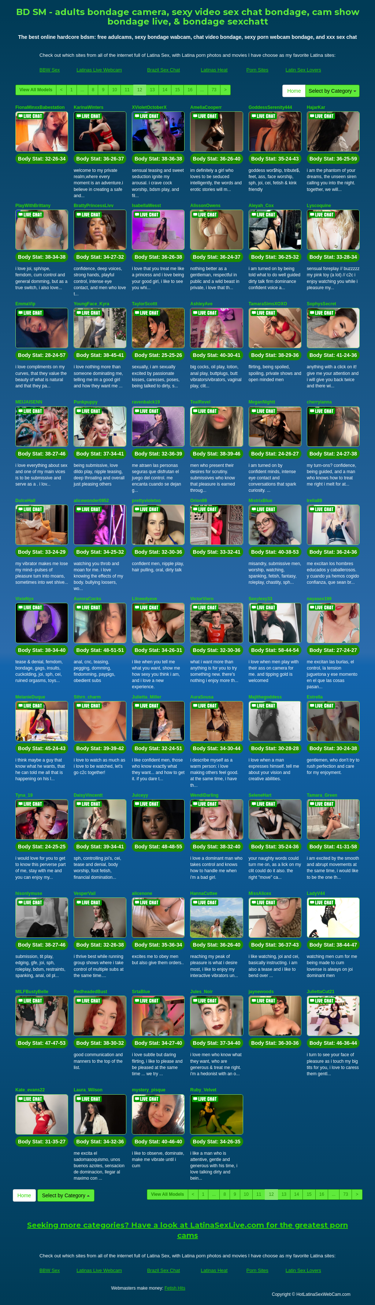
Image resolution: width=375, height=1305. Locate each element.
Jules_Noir (201, 991)
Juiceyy (140, 795)
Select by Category (332, 91)
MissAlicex (260, 893)
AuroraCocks (87, 598)
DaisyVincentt (88, 795)
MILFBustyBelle (31, 991)
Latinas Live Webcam (99, 70)
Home (294, 91)
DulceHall (25, 500)
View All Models (35, 89)
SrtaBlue (141, 991)
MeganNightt (262, 402)
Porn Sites (257, 70)
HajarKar (316, 107)
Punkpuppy (85, 402)
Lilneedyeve (144, 598)
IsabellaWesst (146, 205)
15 (177, 89)
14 (165, 89)
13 (152, 89)
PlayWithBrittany (33, 205)
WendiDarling (204, 795)
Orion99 (198, 500)
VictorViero (202, 598)
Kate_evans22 (30, 1089)
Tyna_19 (24, 795)
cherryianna (319, 402)
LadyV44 (316, 893)
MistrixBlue (260, 500)
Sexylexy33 (260, 598)
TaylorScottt (144, 303)
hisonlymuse (28, 893)
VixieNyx (24, 598)
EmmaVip (25, 303)
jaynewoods (261, 991)
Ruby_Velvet (203, 1089)
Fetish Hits (174, 1288)
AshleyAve (201, 303)
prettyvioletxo (146, 500)
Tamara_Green (322, 795)
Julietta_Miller (146, 697)
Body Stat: (42, 159)
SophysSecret (321, 303)
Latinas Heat (214, 70)
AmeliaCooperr (206, 107)
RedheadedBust (90, 991)
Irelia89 (314, 500)
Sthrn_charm (87, 697)
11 (127, 89)
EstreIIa (315, 697)
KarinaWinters (88, 107)
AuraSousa (201, 697)
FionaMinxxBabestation (40, 107)
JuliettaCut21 (320, 991)
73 (214, 89)
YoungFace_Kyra (91, 303)
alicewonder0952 (91, 500)
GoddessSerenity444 (270, 107)
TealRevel (200, 402)
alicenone (142, 893)
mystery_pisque (148, 1089)
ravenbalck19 (146, 402)
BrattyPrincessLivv (94, 205)
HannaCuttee (203, 893)
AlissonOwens (205, 205)
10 (114, 89)
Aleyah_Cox (261, 205)
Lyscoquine (319, 205)
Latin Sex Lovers (303, 70)
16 (190, 89)
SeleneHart (260, 795)
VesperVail (85, 893)
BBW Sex (50, 70)
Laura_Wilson (88, 1089)
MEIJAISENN (28, 402)
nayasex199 (319, 598)
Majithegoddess (265, 697)
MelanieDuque (30, 697)
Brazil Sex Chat (163, 70)
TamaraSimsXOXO (268, 303)
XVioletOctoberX (149, 107)
